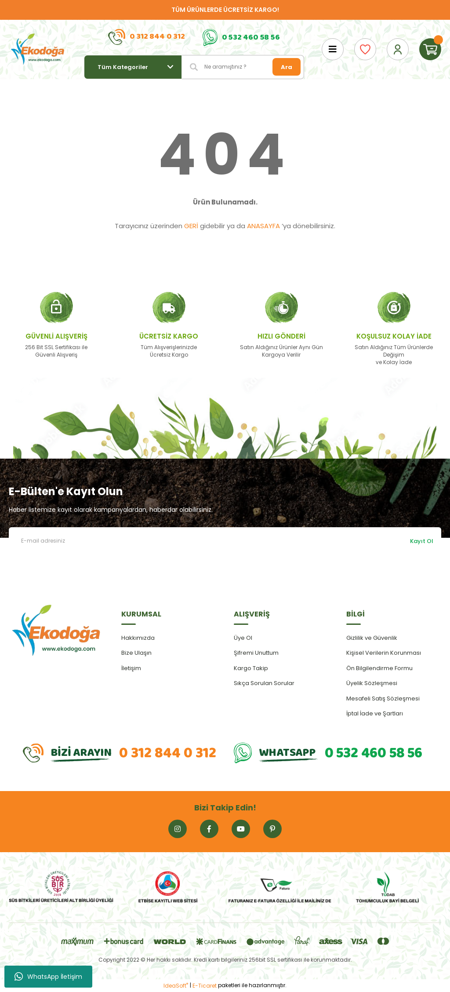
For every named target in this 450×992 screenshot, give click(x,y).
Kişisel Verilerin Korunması (383, 653)
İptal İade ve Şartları (374, 713)
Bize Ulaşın (136, 653)
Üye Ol (243, 638)
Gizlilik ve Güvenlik (371, 638)
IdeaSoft (175, 985)
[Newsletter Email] (225, 541)
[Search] (243, 67)
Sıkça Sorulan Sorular (264, 683)
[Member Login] (398, 49)
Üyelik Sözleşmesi (371, 683)
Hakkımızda (138, 638)
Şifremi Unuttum (256, 653)
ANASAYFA (263, 225)
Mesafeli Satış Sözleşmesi (383, 698)
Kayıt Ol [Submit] (421, 541)
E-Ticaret (204, 985)
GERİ (191, 225)
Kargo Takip (251, 668)
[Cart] (430, 49)
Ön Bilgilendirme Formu (379, 668)
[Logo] (37, 49)
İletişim (131, 668)
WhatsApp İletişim (48, 976)
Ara (286, 67)
